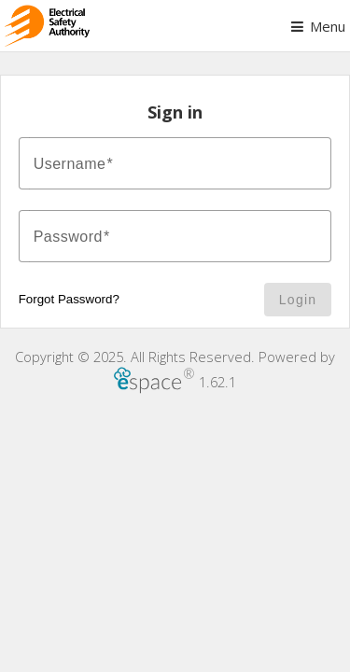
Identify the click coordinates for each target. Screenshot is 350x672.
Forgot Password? (69, 299)
